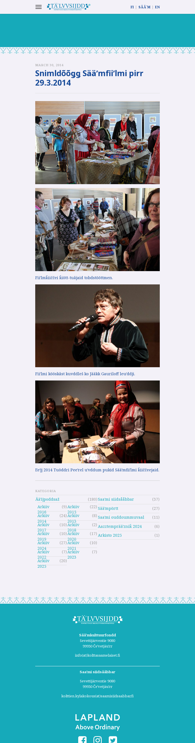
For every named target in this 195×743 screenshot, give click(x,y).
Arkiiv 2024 (43, 543)
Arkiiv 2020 (73, 534)
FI (132, 7)
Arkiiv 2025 (43, 561)
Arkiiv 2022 (43, 552)
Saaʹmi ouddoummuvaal (121, 517)
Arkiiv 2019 (43, 534)
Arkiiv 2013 (73, 516)
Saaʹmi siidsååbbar (116, 499)
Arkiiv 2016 (43, 507)
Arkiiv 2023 (73, 552)
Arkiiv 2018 (73, 525)
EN (157, 7)
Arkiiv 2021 (73, 543)
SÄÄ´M (144, 7)
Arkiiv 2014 (43, 516)
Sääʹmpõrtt (108, 508)
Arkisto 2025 (110, 535)
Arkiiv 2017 (43, 525)
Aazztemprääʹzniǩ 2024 (120, 526)
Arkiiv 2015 (73, 507)
